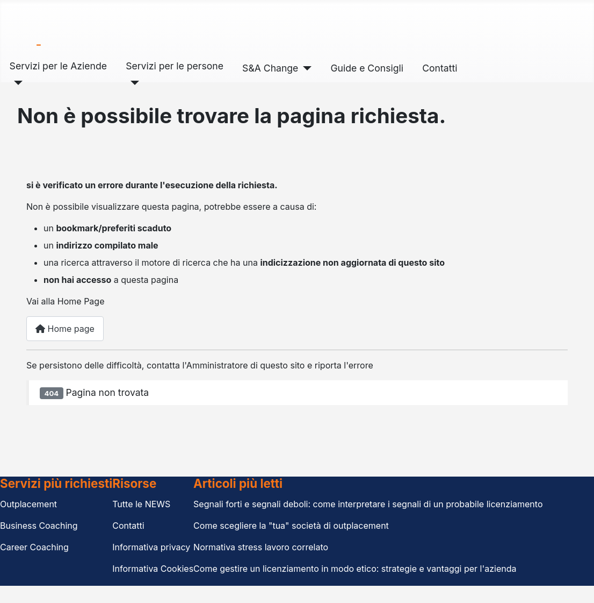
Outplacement (28, 504)
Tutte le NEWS (141, 504)
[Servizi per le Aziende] (16, 83)
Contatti (439, 68)
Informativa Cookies (152, 568)
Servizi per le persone (174, 66)
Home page (65, 328)
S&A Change (270, 68)
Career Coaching (34, 547)
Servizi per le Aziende (58, 66)
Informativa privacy (151, 547)
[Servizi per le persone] (132, 83)
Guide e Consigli (366, 68)
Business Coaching (39, 525)
